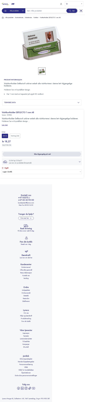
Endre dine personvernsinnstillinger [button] (26, 375)
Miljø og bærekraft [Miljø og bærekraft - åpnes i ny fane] (26, 316)
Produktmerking (26, 318)
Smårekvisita (28, 18)
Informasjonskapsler (26, 359)
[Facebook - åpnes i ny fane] (18, 388)
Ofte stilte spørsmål (26, 270)
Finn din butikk (26, 321)
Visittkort (35, 18)
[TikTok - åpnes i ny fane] (29, 388)
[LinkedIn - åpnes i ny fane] (22, 388)
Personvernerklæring (26, 364)
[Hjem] (3, 17)
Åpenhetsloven (26, 373)
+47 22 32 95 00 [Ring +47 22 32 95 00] (26, 200)
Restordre (26, 298)
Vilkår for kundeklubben (26, 370)
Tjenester (26, 336)
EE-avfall (26, 347)
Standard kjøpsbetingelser (26, 362)
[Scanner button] (81, 10)
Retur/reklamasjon (26, 273)
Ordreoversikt (26, 293)
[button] (42, 161)
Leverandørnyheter (26, 339)
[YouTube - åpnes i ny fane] (33, 388)
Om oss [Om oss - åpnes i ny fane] (26, 313)
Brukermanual (26, 267)
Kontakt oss (26, 275)
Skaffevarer (26, 301)
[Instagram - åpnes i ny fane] (26, 388)
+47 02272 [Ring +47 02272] (23, 197)
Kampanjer (26, 344)
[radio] (5, 136)
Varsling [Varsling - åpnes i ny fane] (26, 278)
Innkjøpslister (26, 290)
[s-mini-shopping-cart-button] (74, 3)
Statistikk (26, 296)
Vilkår (26, 367)
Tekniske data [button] (42, 102)
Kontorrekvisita (19, 18)
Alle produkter (9, 18)
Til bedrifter (26, 341)
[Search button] (71, 11)
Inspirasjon (26, 333)
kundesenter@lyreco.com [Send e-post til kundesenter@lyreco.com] (26, 203)
